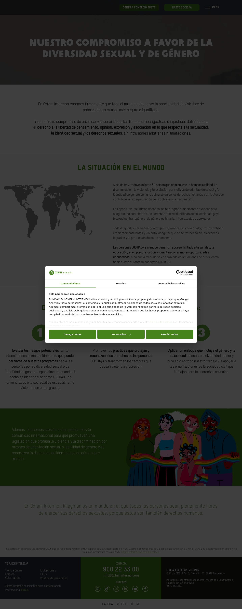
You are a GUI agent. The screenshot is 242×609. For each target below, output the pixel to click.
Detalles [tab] (121, 283)
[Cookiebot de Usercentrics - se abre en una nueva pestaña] (178, 272)
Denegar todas (72, 334)
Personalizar (121, 334)
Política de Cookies (161, 322)
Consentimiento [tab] (70, 283)
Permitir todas (169, 334)
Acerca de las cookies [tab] (171, 283)
